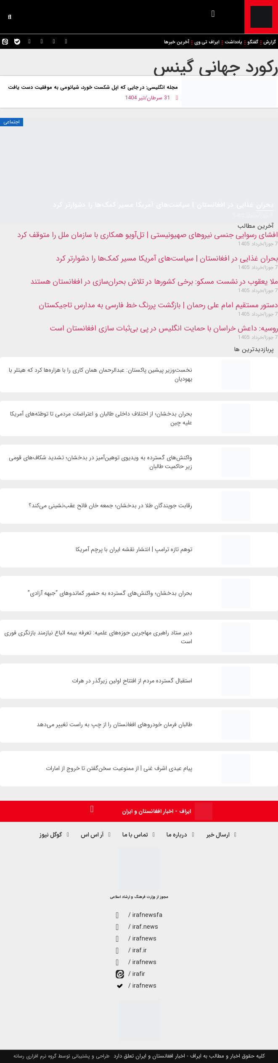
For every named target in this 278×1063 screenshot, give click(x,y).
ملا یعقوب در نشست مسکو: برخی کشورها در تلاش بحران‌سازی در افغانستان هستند (154, 282)
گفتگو (252, 42)
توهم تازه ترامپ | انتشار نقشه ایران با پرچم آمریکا (134, 549)
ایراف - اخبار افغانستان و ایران (156, 811)
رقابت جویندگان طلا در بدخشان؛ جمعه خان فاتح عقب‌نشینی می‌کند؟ (110, 505)
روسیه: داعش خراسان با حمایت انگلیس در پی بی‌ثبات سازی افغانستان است (164, 328)
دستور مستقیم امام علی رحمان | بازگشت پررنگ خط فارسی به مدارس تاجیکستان (158, 305)
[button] (213, 14)
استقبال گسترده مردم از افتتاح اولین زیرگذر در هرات (132, 681)
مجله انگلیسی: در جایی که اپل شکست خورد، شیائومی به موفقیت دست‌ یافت (93, 87)
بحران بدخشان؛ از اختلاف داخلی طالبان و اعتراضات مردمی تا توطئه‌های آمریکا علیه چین (101, 418)
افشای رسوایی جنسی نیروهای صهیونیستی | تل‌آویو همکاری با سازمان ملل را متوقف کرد (147, 235)
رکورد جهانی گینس (216, 67)
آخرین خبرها (176, 42)
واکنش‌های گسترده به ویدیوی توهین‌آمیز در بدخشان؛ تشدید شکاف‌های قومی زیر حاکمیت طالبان (100, 462)
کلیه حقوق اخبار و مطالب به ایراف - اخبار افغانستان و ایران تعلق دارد (189, 1056)
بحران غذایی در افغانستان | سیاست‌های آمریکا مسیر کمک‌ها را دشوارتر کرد (167, 258)
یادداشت (233, 42)
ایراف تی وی (207, 42)
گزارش (269, 42)
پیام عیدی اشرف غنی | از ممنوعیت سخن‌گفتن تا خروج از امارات (119, 768)
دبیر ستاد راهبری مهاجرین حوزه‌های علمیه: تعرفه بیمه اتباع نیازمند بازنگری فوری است (98, 637)
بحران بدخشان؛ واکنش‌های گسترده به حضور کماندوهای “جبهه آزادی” (110, 593)
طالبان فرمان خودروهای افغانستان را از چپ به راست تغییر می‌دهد (114, 724)
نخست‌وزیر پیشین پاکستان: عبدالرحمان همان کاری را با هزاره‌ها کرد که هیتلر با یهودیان (100, 375)
